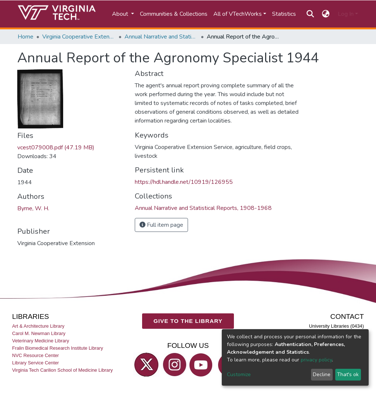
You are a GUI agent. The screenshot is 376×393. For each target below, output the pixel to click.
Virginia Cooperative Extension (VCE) (79, 37)
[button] (325, 14)
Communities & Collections (173, 14)
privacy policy (316, 359)
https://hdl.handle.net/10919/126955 (184, 182)
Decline (321, 374)
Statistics (284, 14)
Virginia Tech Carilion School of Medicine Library (62, 370)
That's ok (348, 374)
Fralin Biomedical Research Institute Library (57, 348)
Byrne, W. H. (33, 208)
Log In (346, 14)
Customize (239, 374)
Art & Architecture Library (38, 325)
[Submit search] (310, 14)
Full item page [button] (161, 225)
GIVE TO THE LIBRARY (188, 321)
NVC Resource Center (35, 355)
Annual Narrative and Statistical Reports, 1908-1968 (161, 37)
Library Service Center (35, 362)
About (121, 14)
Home (25, 37)
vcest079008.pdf (55, 147)
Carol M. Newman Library (38, 333)
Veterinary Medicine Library (40, 340)
